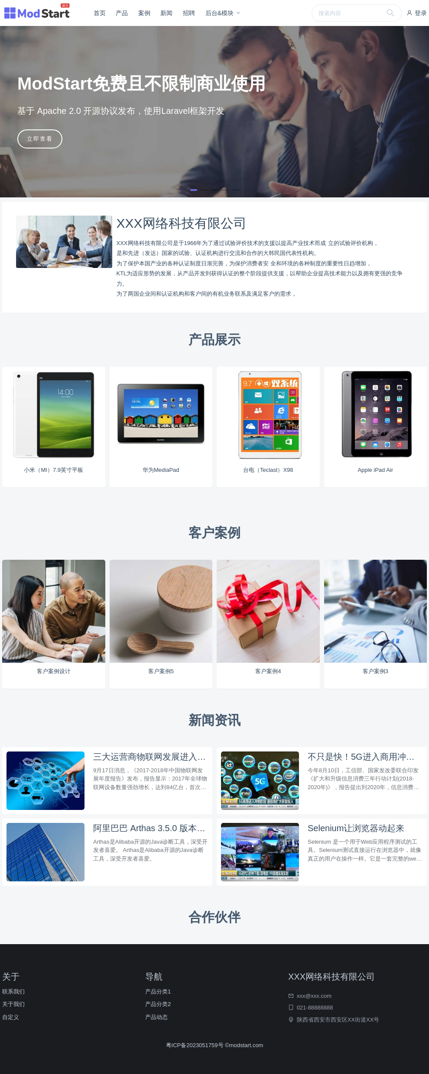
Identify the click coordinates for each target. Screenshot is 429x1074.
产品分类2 (158, 1004)
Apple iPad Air (375, 470)
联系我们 (13, 991)
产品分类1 (158, 991)
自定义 (10, 1017)
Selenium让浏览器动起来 (356, 828)
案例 (144, 13)
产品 (122, 13)
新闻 (166, 13)
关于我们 (13, 1004)
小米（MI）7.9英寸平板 (53, 470)
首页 (100, 13)
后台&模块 (220, 13)
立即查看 (40, 138)
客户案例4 (268, 671)
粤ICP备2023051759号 (195, 1045)
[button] (193, 190)
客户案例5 (161, 671)
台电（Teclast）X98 (268, 470)
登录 (416, 13)
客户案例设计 (54, 671)
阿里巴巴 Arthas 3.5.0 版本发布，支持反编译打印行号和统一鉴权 (150, 828)
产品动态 (156, 1017)
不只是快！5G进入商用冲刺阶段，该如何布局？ (365, 756)
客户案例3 (375, 671)
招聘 (189, 13)
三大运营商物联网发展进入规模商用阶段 (150, 756)
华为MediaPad (161, 470)
